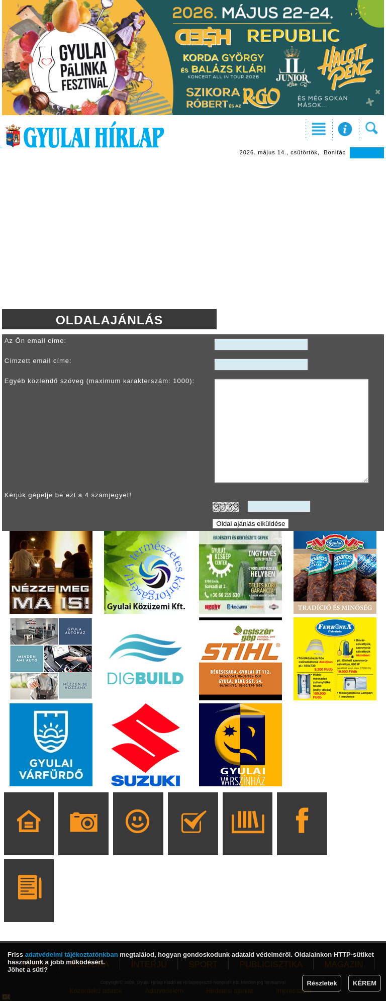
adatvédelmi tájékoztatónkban (71, 954)
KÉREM (364, 983)
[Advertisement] (193, 233)
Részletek (322, 983)
